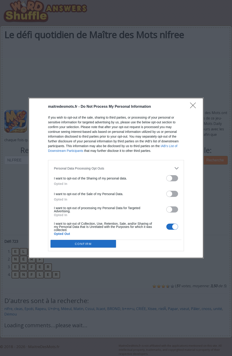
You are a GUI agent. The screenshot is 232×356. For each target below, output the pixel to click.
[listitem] (116, 168)
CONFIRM (83, 243)
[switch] (172, 178)
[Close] (194, 107)
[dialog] (116, 178)
